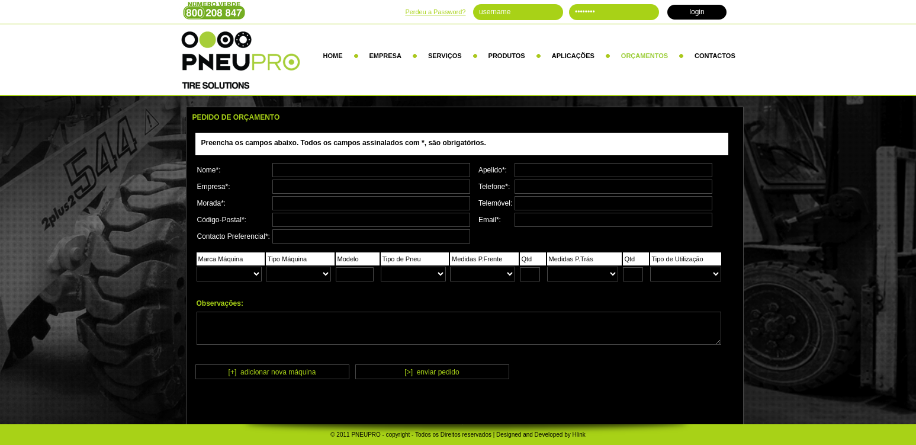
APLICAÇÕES (573, 55)
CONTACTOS (715, 55)
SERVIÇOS (445, 55)
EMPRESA (385, 55)
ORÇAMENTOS (644, 55)
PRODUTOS (506, 55)
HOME (333, 55)
